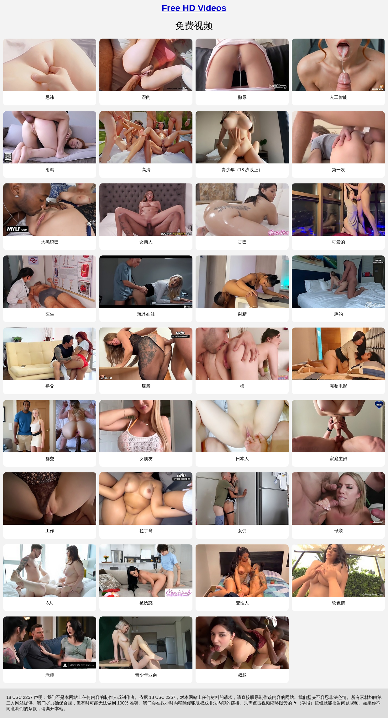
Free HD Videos (194, 8)
